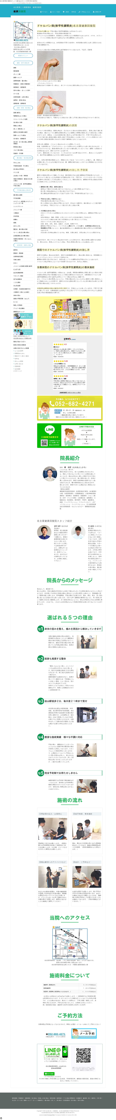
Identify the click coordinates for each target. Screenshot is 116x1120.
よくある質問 (19, 351)
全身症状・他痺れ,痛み (24, 245)
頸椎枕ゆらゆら (20, 353)
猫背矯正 (59, 1098)
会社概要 (17, 369)
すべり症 (20, 1100)
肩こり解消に (92, 1098)
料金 (74, 12)
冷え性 (14, 1100)
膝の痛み (47, 1100)
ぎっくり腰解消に (38, 1100)
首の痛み (34, 1098)
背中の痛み (81, 1100)
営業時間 (17, 366)
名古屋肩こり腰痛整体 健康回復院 (27, 7)
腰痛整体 (27, 1098)
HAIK (75, 1115)
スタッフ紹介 (55, 12)
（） (22, 298)
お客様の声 (97, 12)
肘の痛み (73, 1100)
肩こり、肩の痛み (56, 1100)
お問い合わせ (19, 364)
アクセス (43, 12)
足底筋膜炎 (66, 1100)
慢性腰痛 (14, 1098)
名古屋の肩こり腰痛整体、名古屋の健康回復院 (57, 1111)
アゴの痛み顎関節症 (69, 1098)
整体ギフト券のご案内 (22, 356)
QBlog (17, 358)
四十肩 (99, 1098)
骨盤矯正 (21, 1098)
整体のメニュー (23, 55)
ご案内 (66, 12)
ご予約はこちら (84, 12)
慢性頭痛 (52, 1098)
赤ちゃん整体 (19, 361)
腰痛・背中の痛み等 (23, 63)
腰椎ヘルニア (28, 1100)
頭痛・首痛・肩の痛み (24, 108)
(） (19, 169)
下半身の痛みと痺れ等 (24, 190)
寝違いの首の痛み (43, 1098)
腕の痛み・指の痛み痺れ (24, 158)
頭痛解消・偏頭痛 (81, 1098)
